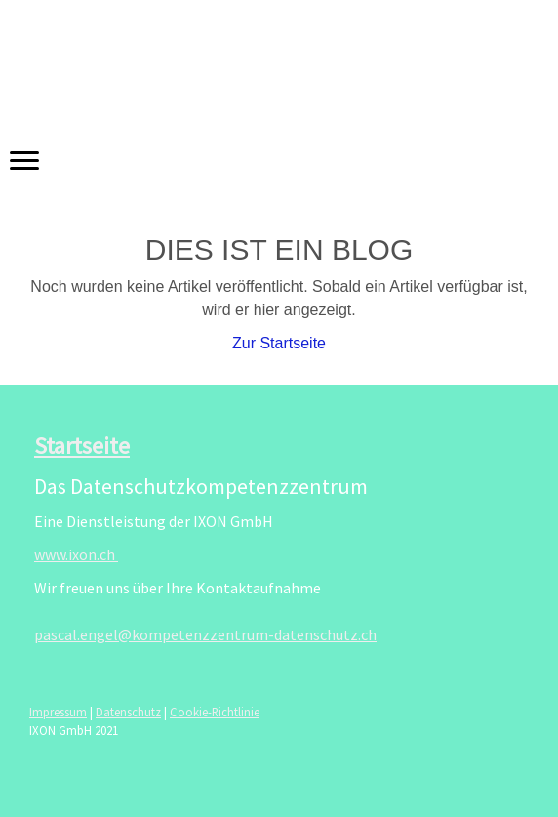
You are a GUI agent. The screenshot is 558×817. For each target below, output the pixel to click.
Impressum (58, 711)
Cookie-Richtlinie (214, 711)
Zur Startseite (279, 343)
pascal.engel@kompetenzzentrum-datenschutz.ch (205, 634)
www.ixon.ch (76, 554)
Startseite (82, 445)
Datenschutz (128, 711)
